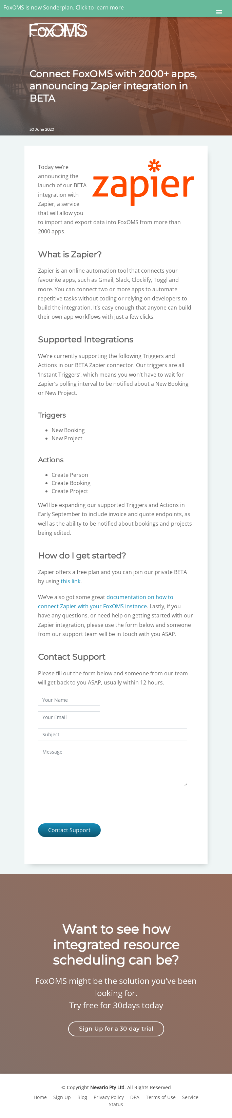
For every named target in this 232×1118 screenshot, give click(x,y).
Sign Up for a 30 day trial (116, 1029)
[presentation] (89, 805)
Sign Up (62, 1097)
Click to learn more (100, 7)
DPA (134, 1097)
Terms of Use (161, 1097)
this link (70, 581)
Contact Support (69, 830)
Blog (82, 1097)
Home (40, 1097)
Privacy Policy (109, 1097)
